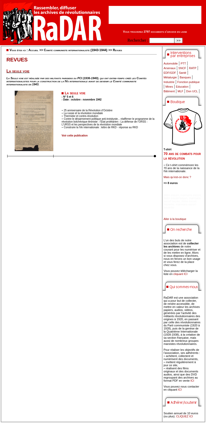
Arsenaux (169, 68)
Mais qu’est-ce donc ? (177, 177)
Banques (185, 77)
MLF (180, 91)
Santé (182, 72)
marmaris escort (191, 195)
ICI (192, 380)
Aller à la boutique (175, 218)
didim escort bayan (175, 198)
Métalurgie (170, 77)
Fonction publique (188, 82)
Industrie (169, 82)
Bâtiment (169, 91)
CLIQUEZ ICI (184, 416)
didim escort (171, 195)
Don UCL (192, 91)
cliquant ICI (180, 273)
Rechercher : (137, 40)
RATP (192, 68)
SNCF (182, 68)
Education (182, 86)
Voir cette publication (75, 135)
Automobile (171, 63)
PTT (183, 63)
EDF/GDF (170, 72)
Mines (169, 86)
